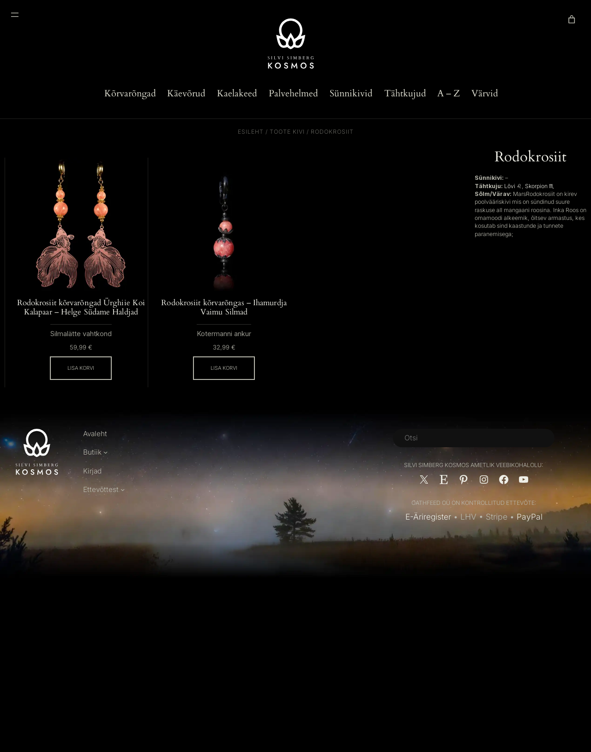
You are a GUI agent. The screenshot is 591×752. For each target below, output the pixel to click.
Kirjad (93, 480)
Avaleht (95, 443)
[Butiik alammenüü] (105, 462)
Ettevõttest (101, 499)
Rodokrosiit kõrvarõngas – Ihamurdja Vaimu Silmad (224, 307)
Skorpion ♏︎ (540, 186)
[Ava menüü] (14, 14)
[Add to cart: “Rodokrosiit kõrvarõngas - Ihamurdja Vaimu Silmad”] (224, 369)
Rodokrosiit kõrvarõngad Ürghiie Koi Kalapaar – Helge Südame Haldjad (81, 312)
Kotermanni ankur (224, 334)
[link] (571, 19)
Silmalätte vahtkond (81, 343)
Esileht (251, 131)
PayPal (530, 526)
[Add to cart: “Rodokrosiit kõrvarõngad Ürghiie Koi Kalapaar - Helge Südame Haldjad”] (80, 378)
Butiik (92, 462)
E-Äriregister (428, 526)
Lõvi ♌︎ (513, 186)
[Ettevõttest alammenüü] (123, 499)
